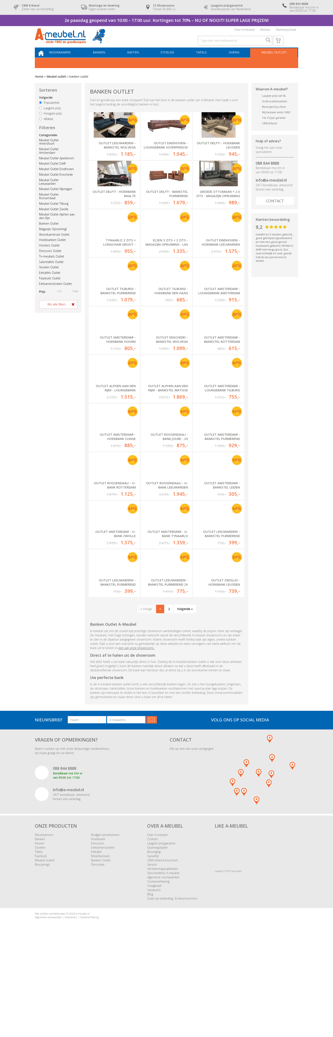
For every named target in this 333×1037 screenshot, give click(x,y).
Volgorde (45, 107)
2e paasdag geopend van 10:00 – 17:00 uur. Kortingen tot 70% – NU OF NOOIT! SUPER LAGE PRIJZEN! (167, 20)
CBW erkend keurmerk (162, 955)
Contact (275, 210)
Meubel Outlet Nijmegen (55, 199)
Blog (150, 989)
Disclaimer (71, 1012)
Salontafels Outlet (51, 272)
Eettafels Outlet (49, 283)
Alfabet (46, 129)
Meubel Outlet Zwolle (53, 219)
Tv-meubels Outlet (51, 266)
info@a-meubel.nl (271, 190)
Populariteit (49, 112)
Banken (105, 61)
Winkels (265, 31)
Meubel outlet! (273, 61)
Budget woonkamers (105, 929)
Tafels (203, 61)
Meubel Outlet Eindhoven (56, 179)
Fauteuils (41, 951)
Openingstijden (157, 942)
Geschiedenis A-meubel (163, 968)
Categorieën (48, 145)
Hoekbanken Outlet (52, 250)
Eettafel (96, 946)
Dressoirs (97, 938)
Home (39, 86)
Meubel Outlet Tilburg (53, 213)
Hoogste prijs (50, 123)
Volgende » (185, 704)
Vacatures (154, 984)
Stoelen (171, 61)
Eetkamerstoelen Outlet (55, 293)
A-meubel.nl (83, 1008)
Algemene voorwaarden (163, 972)
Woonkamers (68, 61)
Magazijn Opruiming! (53, 239)
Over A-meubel (244, 31)
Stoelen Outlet (49, 277)
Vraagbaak (154, 980)
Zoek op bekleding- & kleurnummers (172, 993)
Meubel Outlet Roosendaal (49, 206)
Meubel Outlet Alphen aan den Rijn (57, 226)
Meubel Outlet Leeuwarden (49, 191)
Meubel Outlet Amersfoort (49, 151)
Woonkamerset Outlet (54, 244)
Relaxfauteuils (100, 951)
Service (152, 959)
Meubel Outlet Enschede (56, 184)
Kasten (138, 61)
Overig (234, 61)
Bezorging (154, 946)
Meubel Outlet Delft (52, 173)
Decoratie (97, 959)
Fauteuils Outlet (50, 288)
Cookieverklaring (158, 976)
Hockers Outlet (49, 255)
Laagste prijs (50, 118)
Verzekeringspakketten (162, 963)
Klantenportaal (286, 31)
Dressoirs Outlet (50, 261)
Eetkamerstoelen (102, 942)
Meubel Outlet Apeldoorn (56, 168)
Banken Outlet (49, 233)
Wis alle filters (56, 314)
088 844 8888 (267, 172)
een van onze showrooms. (136, 742)
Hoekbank (98, 934)
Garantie (153, 951)
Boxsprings (42, 959)
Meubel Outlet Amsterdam (49, 160)
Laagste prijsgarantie (161, 938)
